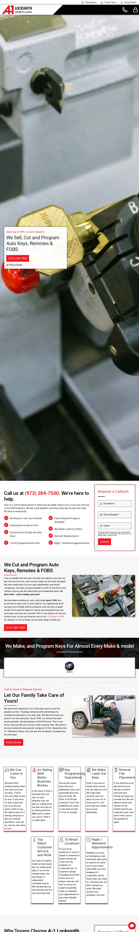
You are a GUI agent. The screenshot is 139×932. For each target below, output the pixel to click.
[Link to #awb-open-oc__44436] (135, 9)
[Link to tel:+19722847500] (124, 9)
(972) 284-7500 (42, 493)
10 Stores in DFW (55, 616)
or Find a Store (14, 264)
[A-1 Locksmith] (17, 6)
